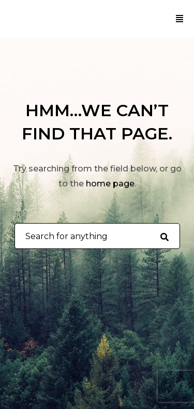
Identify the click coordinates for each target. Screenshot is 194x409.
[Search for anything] (164, 236)
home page (110, 183)
